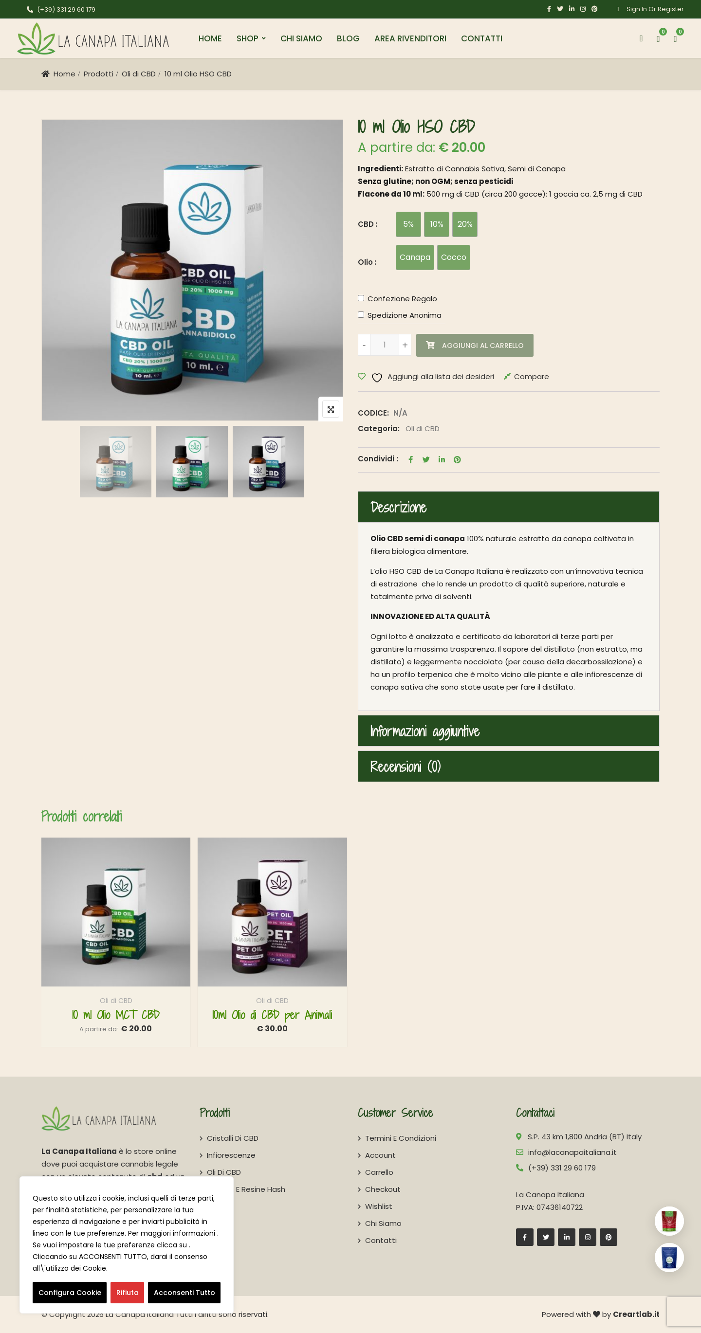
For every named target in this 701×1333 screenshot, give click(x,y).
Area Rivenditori (410, 38)
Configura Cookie (69, 1292)
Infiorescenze (231, 1155)
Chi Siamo (301, 38)
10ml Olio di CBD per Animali (272, 1015)
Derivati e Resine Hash (246, 1189)
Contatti (481, 38)
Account (380, 1155)
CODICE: (373, 413)
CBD (366, 224)
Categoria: (379, 428)
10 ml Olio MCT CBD (116, 1015)
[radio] (408, 224)
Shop (247, 38)
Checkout (383, 1189)
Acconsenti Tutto (184, 1292)
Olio (365, 262)
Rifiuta (127, 1292)
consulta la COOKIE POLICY (157, 1268)
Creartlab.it (636, 1314)
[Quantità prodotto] (384, 345)
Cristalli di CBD (232, 1138)
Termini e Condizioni (400, 1138)
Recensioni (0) (405, 767)
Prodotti (98, 74)
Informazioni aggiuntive (425, 731)
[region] (126, 1245)
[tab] (508, 507)
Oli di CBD (139, 74)
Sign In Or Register (647, 9)
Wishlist (378, 1206)
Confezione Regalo (402, 298)
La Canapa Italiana (140, 1314)
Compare (531, 376)
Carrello (379, 1172)
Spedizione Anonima (405, 315)
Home (210, 38)
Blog (348, 38)
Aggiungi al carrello (483, 345)
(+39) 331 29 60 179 (61, 9)
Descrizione (398, 507)
